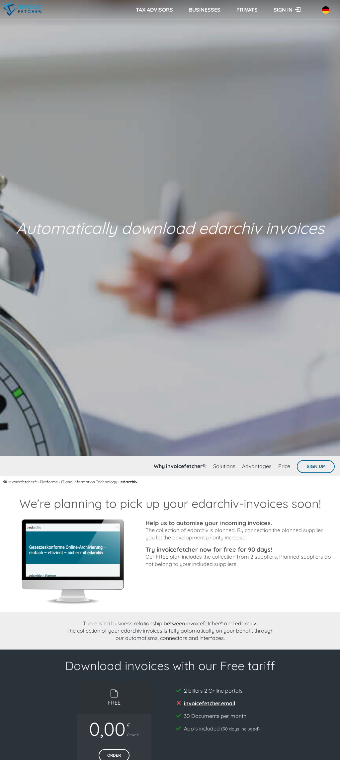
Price (284, 466)
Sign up (316, 466)
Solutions (224, 466)
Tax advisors (154, 9)
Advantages (257, 466)
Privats (247, 9)
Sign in (283, 9)
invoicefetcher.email (209, 703)
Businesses (204, 9)
